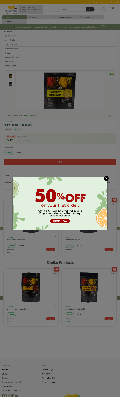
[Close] (106, 178)
